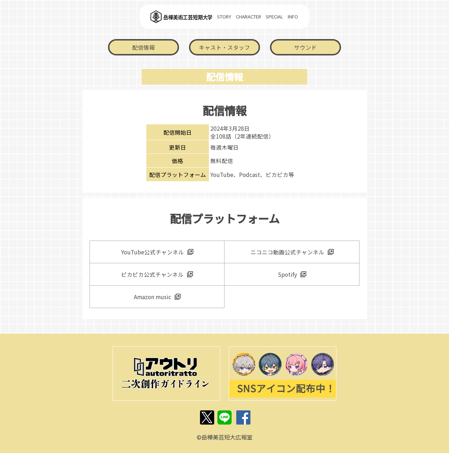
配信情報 (143, 47)
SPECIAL (274, 16)
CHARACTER (248, 16)
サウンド (305, 47)
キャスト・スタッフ (224, 47)
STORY (224, 16)
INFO (293, 16)
